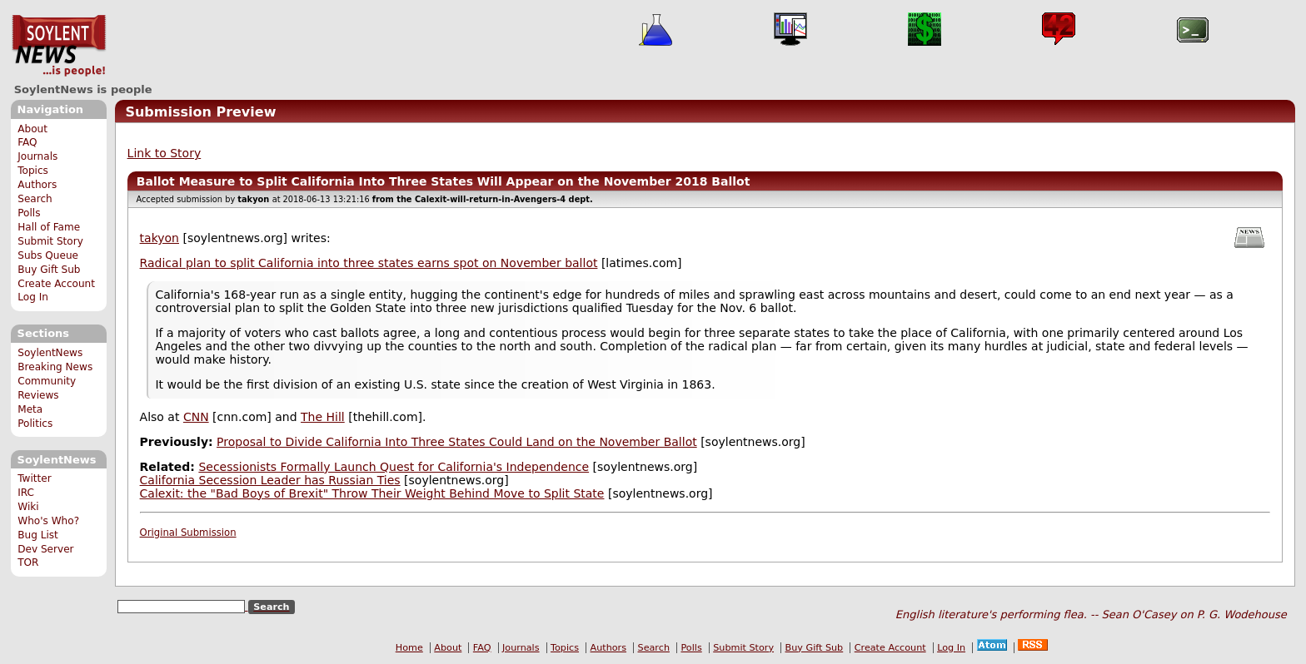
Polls (28, 213)
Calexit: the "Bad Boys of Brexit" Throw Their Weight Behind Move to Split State (372, 493)
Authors (37, 185)
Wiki (27, 507)
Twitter (34, 478)
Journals (37, 156)
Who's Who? (48, 521)
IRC (25, 492)
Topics (32, 170)
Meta (29, 409)
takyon (159, 238)
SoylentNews (59, 45)
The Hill (323, 417)
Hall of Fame (48, 227)
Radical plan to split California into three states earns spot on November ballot (369, 263)
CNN (196, 417)
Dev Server (45, 549)
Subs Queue (47, 255)
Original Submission (188, 532)
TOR (27, 562)
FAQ (27, 142)
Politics (34, 423)
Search (34, 199)
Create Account (56, 284)
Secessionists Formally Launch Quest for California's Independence (393, 466)
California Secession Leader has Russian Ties (270, 480)
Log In (32, 297)
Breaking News (54, 367)
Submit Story (50, 241)
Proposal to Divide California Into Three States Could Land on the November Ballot (457, 441)
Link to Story (164, 153)
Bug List (37, 535)
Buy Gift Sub (48, 269)
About (32, 129)
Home (409, 647)
